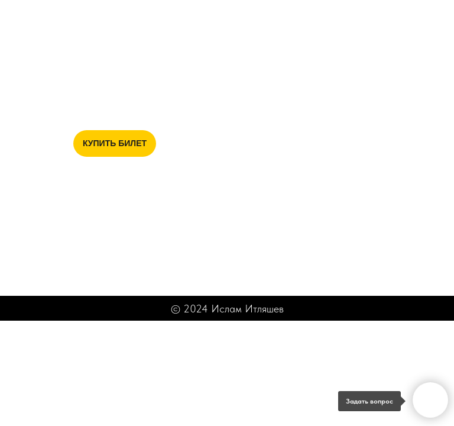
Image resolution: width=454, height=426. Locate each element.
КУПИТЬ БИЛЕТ (115, 143)
